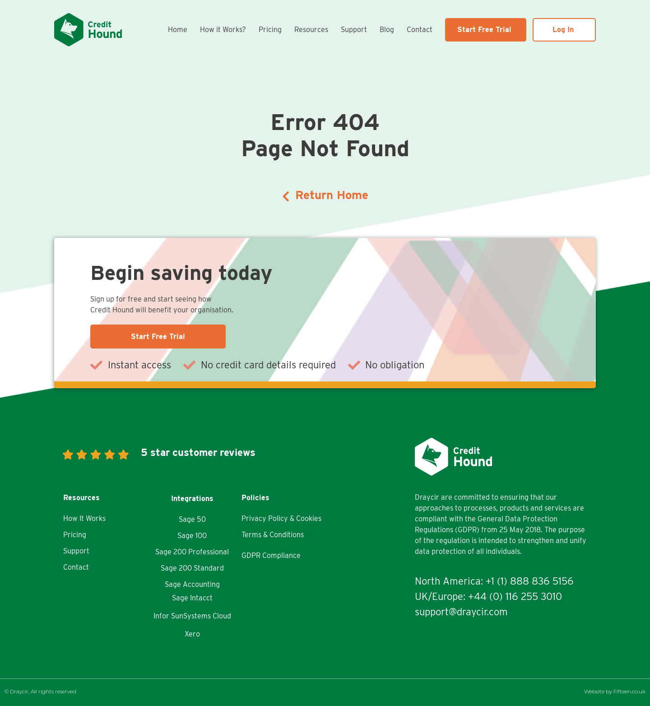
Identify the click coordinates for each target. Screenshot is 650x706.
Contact (419, 29)
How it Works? (223, 29)
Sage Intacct (192, 598)
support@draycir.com (461, 612)
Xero (192, 634)
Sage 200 (176, 568)
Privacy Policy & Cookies (281, 518)
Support (354, 29)
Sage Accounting (192, 584)
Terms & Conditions (272, 534)
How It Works (84, 518)
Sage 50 (192, 519)
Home (177, 29)
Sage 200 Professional (192, 552)
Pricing (270, 29)
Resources (311, 29)
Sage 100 (192, 535)
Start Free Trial (484, 29)
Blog (387, 29)
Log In (563, 29)
